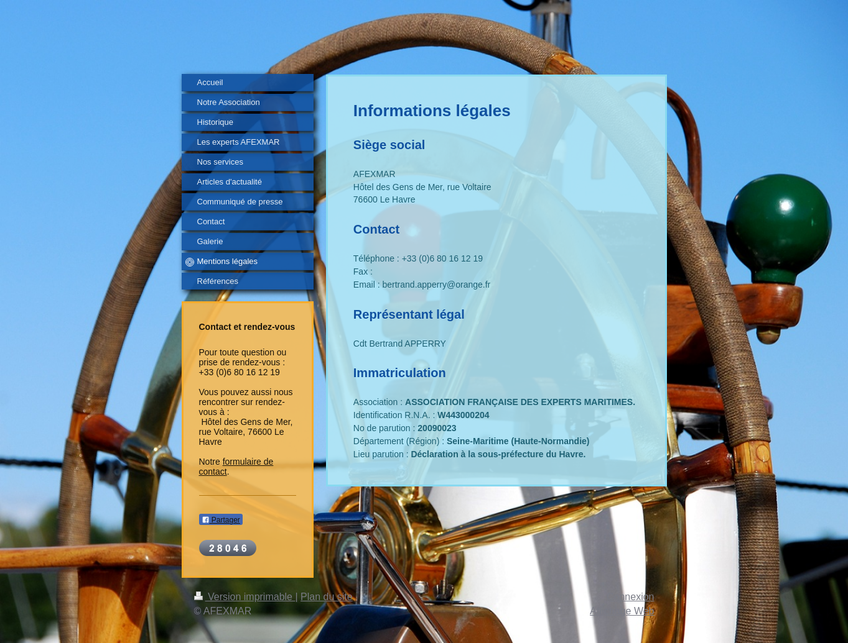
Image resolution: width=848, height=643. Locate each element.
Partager (221, 520)
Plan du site (327, 596)
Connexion (631, 596)
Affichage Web (622, 611)
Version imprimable (245, 596)
